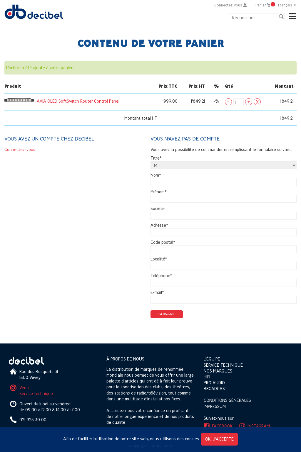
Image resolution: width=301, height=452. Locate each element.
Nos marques (218, 370)
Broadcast (216, 388)
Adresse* (159, 225)
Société (157, 208)
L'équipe (212, 358)
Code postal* (162, 242)
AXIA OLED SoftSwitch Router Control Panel (78, 101)
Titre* (156, 158)
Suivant (166, 314)
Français (287, 5)
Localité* (158, 258)
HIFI (207, 376)
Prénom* (158, 191)
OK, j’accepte (219, 438)
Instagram (259, 426)
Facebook (222, 426)
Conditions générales (227, 400)
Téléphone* (161, 275)
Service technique (36, 393)
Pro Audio (214, 382)
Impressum (215, 406)
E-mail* (157, 292)
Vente (25, 387)
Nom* (155, 174)
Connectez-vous (19, 149)
